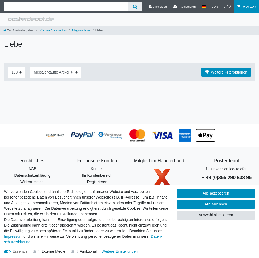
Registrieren (97, 182)
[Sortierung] (55, 72)
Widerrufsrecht (32, 182)
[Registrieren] (185, 6)
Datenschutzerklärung (32, 175)
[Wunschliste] (227, 6)
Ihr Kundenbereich (97, 175)
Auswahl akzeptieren (216, 215)
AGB (33, 169)
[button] (226, 72)
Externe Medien (54, 251)
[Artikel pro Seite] (16, 72)
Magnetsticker (81, 30)
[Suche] (135, 6)
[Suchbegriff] (66, 6)
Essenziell (21, 251)
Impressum (13, 236)
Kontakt (97, 169)
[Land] (203, 6)
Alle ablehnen (216, 204)
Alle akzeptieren (216, 193)
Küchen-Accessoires (53, 30)
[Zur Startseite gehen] (19, 30)
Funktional (88, 251)
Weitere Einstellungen (120, 251)
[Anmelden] (158, 6)
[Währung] (215, 6)
